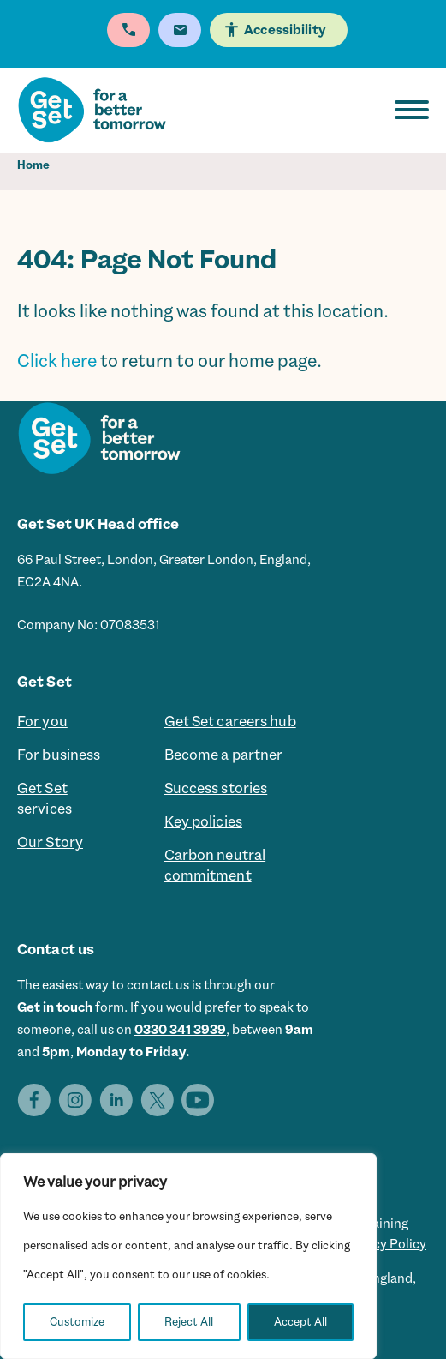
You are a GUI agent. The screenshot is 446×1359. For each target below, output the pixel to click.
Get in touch (54, 1007)
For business (58, 754)
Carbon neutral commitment (215, 865)
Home (33, 165)
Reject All (188, 1321)
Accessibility (284, 30)
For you (42, 721)
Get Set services (44, 798)
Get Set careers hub (230, 721)
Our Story (50, 842)
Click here (57, 361)
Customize (77, 1321)
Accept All (300, 1321)
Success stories (216, 788)
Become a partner (223, 754)
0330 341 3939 (180, 1029)
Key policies (203, 821)
